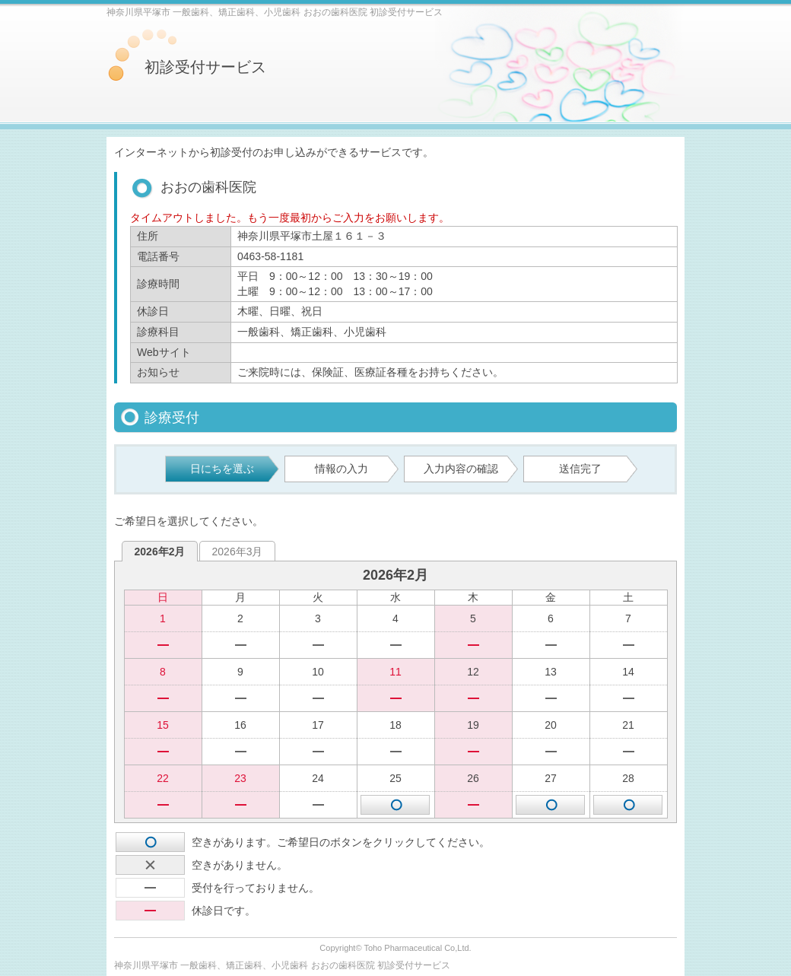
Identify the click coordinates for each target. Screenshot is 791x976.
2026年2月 (160, 551)
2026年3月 (237, 551)
